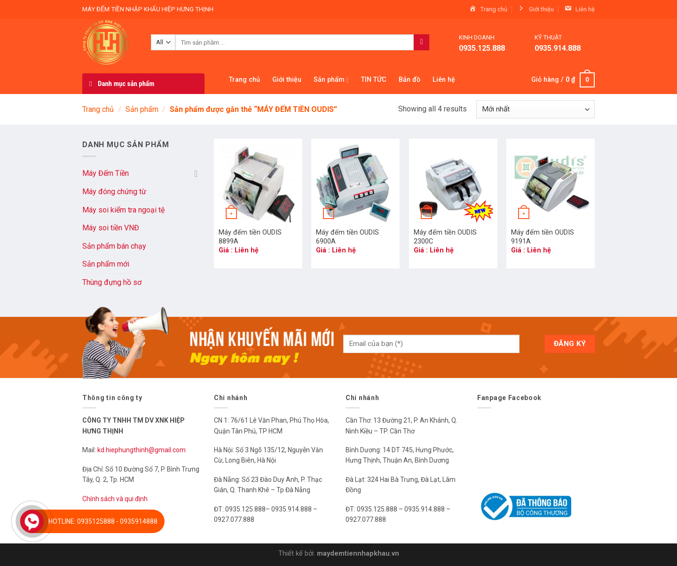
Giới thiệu (286, 80)
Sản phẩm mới (105, 263)
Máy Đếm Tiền (105, 173)
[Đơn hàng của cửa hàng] (535, 109)
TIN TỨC (373, 80)
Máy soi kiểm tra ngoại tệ (123, 209)
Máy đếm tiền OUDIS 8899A (250, 236)
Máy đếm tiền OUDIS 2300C (445, 236)
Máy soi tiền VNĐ (110, 227)
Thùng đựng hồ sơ (112, 282)
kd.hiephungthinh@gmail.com (142, 450)
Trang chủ (244, 80)
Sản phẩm (331, 80)
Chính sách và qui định (115, 499)
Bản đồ (409, 80)
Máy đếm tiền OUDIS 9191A (542, 236)
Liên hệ (444, 80)
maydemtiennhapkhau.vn (358, 554)
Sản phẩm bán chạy (114, 246)
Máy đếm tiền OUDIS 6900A (347, 236)
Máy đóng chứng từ (114, 191)
